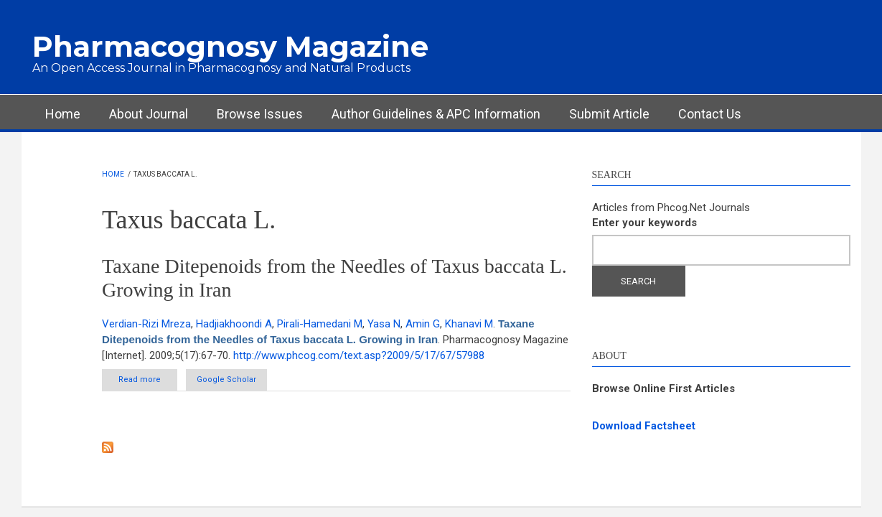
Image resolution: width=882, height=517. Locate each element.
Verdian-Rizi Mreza (146, 323)
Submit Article (609, 113)
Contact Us (709, 113)
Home (62, 113)
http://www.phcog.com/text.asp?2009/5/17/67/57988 (358, 355)
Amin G (422, 323)
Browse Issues (260, 113)
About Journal (148, 113)
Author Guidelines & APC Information (436, 113)
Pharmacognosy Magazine (230, 46)
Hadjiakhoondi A (234, 323)
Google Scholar (226, 379)
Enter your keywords (644, 222)
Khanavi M (469, 323)
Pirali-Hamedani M (319, 323)
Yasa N (383, 323)
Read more (147, 379)
